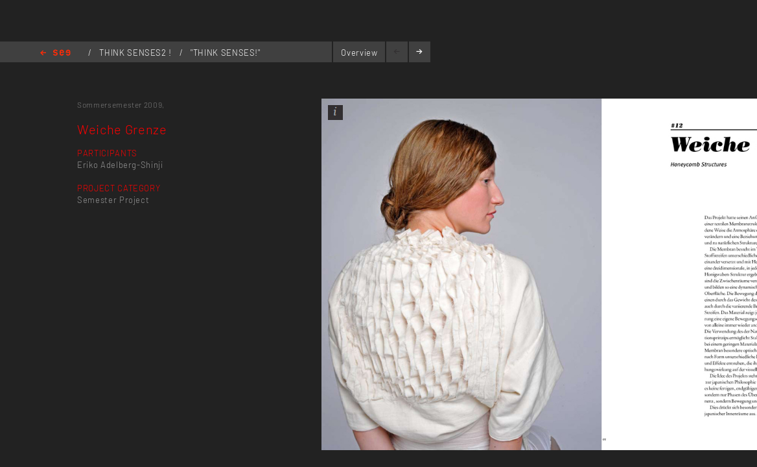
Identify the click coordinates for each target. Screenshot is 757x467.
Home (55, 53)
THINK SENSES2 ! (136, 52)
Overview (359, 52)
